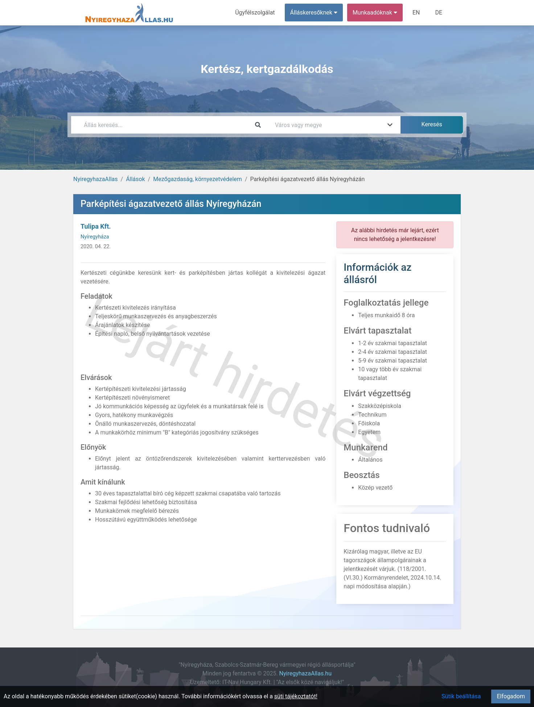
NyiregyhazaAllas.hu (305, 673)
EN (416, 12)
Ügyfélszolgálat (255, 12)
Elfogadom (511, 696)
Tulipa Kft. (96, 226)
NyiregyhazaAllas (95, 179)
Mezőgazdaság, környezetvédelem (197, 179)
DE (438, 12)
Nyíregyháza (95, 237)
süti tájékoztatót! (295, 696)
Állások (135, 179)
